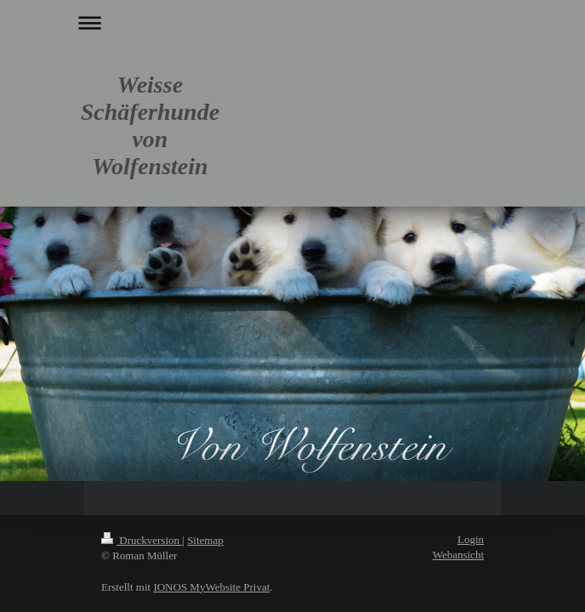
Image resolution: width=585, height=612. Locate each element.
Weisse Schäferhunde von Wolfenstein (150, 125)
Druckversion (141, 540)
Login (470, 539)
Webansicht (458, 554)
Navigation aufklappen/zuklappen (292, 22)
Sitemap (205, 540)
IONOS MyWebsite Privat (211, 587)
